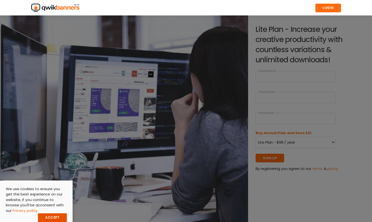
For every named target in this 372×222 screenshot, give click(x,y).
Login (328, 8)
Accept (52, 217)
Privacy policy (25, 210)
